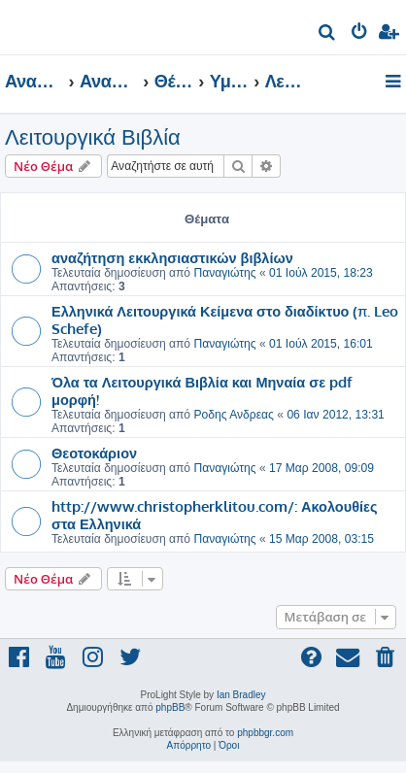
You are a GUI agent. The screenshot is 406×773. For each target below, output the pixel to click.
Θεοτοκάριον (94, 452)
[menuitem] (328, 34)
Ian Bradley (241, 694)
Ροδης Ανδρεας (233, 414)
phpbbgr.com (265, 732)
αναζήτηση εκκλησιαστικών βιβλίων (172, 257)
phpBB (170, 707)
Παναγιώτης (224, 273)
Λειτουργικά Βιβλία (93, 137)
